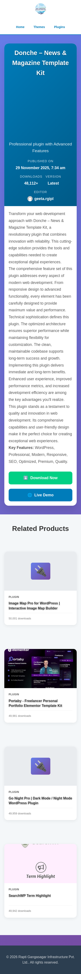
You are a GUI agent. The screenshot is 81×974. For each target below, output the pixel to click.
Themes (39, 27)
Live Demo (40, 495)
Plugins (59, 27)
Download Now (40, 478)
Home (20, 27)
